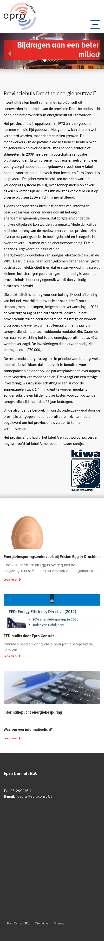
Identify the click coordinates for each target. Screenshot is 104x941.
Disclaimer (42, 923)
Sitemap (59, 923)
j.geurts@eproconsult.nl (34, 796)
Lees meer (12, 579)
